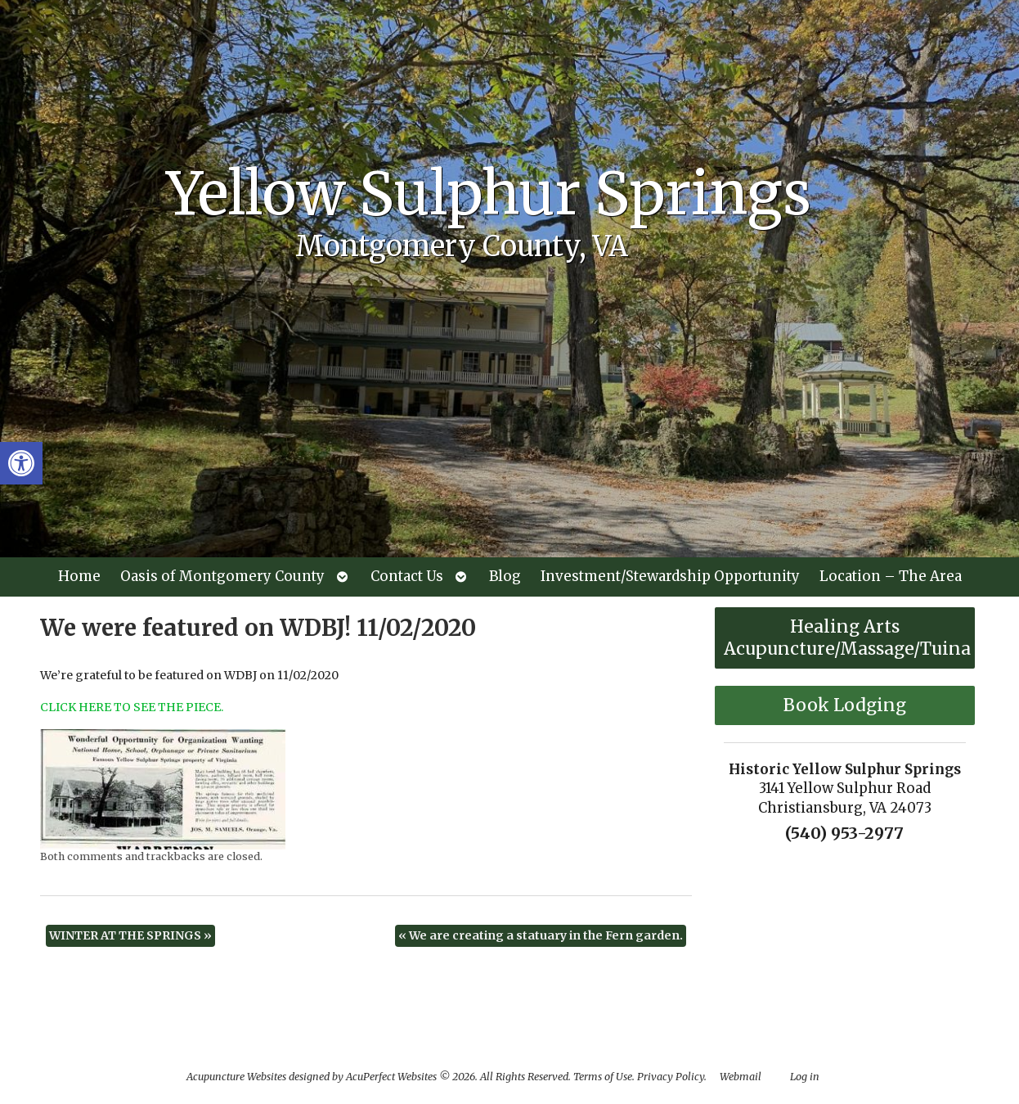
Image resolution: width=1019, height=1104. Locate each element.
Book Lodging (844, 705)
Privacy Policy (670, 1076)
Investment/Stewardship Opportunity (670, 576)
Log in (804, 1076)
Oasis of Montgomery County (222, 576)
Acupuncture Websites (236, 1076)
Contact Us (406, 576)
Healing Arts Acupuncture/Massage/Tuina (847, 637)
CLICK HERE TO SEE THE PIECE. (131, 707)
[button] (21, 463)
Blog (505, 576)
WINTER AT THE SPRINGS (130, 935)
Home (79, 576)
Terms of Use (602, 1076)
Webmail (740, 1076)
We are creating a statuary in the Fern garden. (540, 935)
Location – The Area (890, 576)
